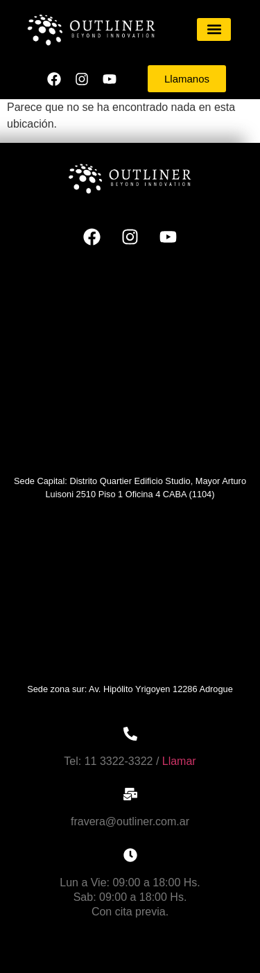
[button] (214, 29)
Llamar (179, 761)
